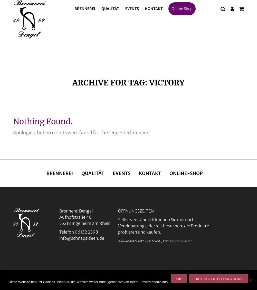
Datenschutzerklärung (218, 279)
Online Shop (182, 8)
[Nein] (250, 280)
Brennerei (84, 8)
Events (132, 8)
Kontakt (154, 8)
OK (179, 279)
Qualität (110, 8)
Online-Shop (186, 173)
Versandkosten (181, 241)
